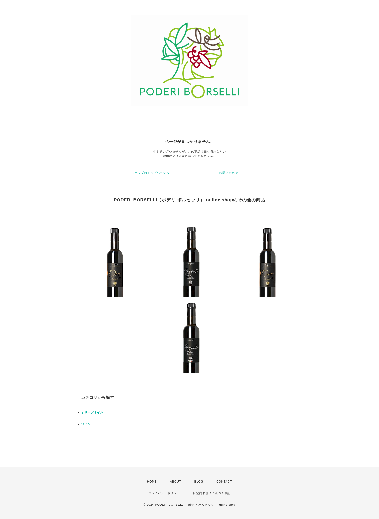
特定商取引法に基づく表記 (212, 493)
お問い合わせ (228, 173)
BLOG (198, 481)
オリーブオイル (92, 412)
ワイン (86, 424)
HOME (152, 481)
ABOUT (175, 481)
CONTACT (224, 481)
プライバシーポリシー (164, 493)
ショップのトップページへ (150, 173)
